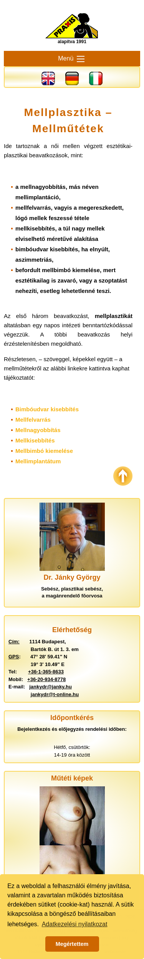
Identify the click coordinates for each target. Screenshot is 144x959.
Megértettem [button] (72, 944)
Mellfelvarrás (33, 419)
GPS (13, 657)
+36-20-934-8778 (46, 679)
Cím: (14, 641)
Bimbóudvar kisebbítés (47, 409)
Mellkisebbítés (35, 440)
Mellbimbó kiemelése (44, 451)
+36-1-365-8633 (46, 672)
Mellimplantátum (38, 461)
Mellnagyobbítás (38, 430)
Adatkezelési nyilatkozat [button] (75, 924)
